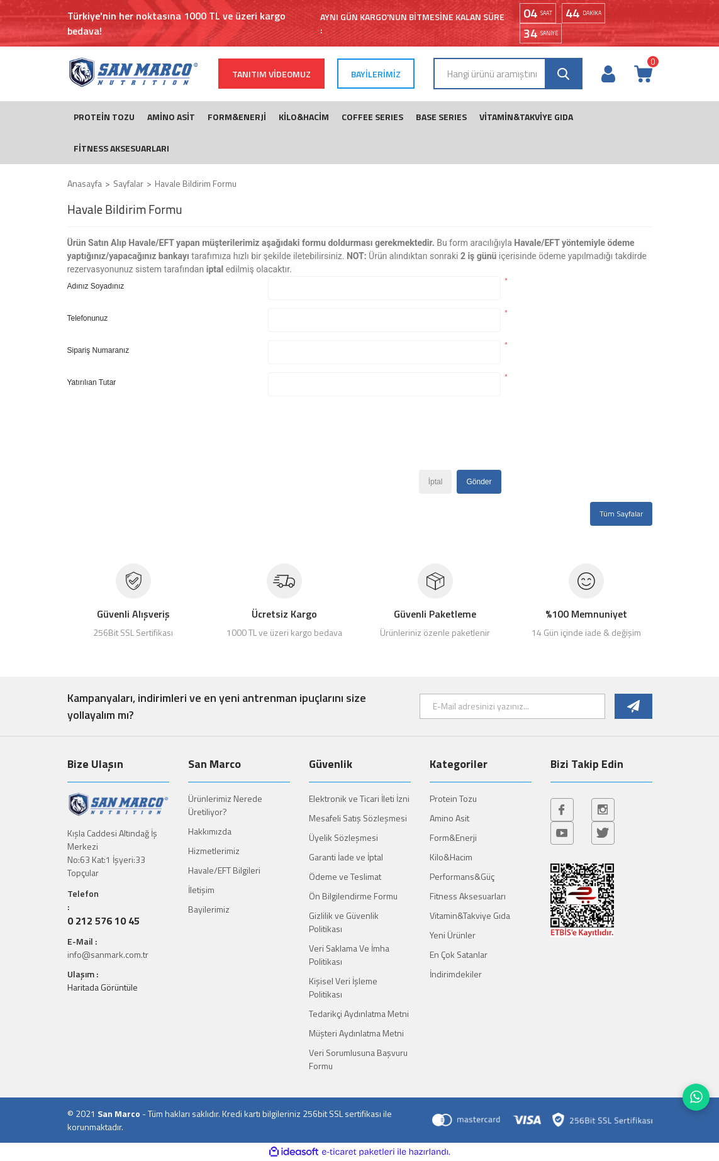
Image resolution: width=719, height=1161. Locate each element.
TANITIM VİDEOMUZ (271, 74)
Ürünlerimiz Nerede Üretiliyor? (225, 805)
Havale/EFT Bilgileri (224, 870)
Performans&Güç (462, 876)
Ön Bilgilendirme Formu (353, 896)
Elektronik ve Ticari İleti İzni (359, 798)
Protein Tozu (453, 798)
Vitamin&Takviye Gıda (470, 915)
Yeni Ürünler (453, 935)
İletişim (201, 889)
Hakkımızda (209, 831)
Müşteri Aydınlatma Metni (356, 1033)
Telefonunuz (87, 318)
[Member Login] (608, 73)
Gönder (478, 481)
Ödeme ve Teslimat (345, 876)
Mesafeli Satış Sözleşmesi (358, 818)
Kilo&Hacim (451, 857)
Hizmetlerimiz (214, 850)
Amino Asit (449, 818)
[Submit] (633, 706)
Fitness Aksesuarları (468, 896)
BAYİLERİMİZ (376, 74)
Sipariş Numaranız (98, 350)
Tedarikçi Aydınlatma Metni (359, 1013)
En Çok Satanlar (459, 954)
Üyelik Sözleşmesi (343, 837)
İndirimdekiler (456, 973)
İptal (435, 481)
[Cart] (643, 73)
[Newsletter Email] (513, 706)
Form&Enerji (453, 837)
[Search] (507, 73)
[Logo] (133, 72)
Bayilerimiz (209, 909)
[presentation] (363, 437)
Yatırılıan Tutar (91, 382)
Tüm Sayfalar (621, 513)
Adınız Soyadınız (96, 286)
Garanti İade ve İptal (346, 857)
